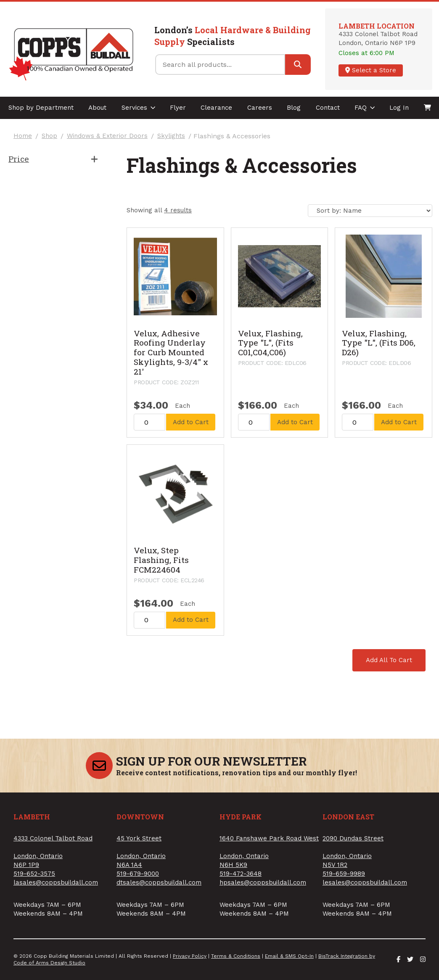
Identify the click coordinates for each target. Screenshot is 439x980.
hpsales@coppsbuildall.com (263, 882)
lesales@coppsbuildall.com (365, 882)
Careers (259, 107)
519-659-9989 (344, 873)
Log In (399, 107)
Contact (328, 107)
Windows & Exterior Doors (107, 136)
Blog (294, 107)
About (97, 107)
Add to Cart (191, 422)
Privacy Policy (189, 956)
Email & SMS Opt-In (289, 956)
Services (139, 107)
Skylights (171, 136)
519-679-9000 (137, 873)
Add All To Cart (389, 660)
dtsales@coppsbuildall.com (158, 882)
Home (22, 136)
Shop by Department (41, 107)
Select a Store (370, 70)
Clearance (216, 107)
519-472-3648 (241, 873)
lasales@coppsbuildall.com (55, 882)
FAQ (364, 107)
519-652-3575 (34, 873)
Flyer (178, 107)
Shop (49, 136)
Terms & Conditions (235, 956)
